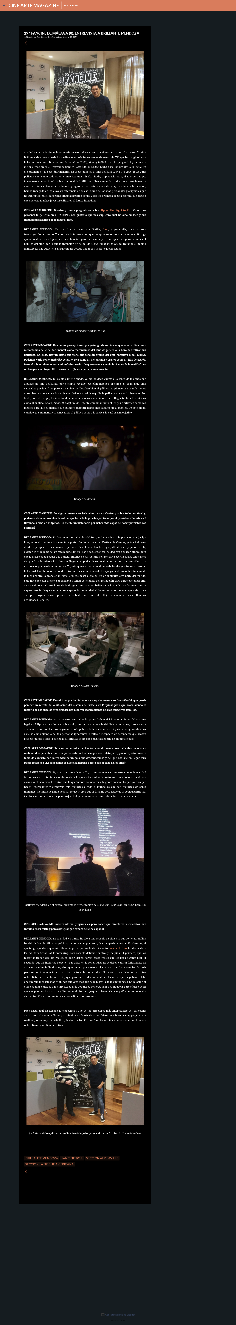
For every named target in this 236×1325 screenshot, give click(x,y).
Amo (105, 229)
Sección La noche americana (49, 1164)
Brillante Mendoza (41, 1158)
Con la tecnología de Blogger (118, 1314)
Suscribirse (71, 5)
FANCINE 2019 (72, 1158)
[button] (26, 43)
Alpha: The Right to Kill (115, 210)
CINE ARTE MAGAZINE (33, 5)
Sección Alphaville (102, 1158)
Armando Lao (118, 948)
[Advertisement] (40, 1227)
